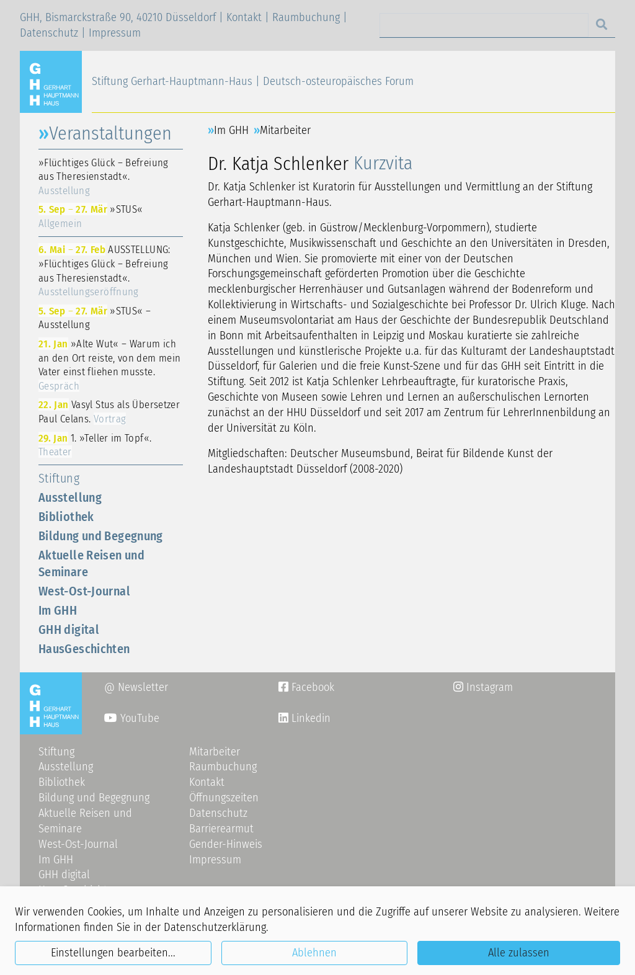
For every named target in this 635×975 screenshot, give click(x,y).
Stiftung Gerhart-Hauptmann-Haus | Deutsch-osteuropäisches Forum (253, 81)
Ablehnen (314, 952)
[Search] (484, 25)
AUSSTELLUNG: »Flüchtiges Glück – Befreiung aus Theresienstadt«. (104, 270)
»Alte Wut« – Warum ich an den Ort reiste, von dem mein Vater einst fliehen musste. (109, 364)
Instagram (483, 687)
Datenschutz (49, 33)
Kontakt (244, 17)
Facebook (306, 687)
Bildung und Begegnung (100, 535)
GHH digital (68, 629)
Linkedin (309, 718)
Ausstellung (70, 497)
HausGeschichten (84, 648)
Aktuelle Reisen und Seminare (91, 563)
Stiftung (58, 478)
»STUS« (90, 216)
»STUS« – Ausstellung (94, 318)
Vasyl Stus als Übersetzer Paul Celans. (109, 411)
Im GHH (57, 610)
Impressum (115, 33)
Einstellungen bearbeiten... (113, 952)
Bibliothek (66, 516)
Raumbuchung (306, 17)
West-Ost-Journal (84, 591)
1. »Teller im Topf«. (94, 445)
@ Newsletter (136, 687)
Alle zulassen (518, 952)
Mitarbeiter (285, 130)
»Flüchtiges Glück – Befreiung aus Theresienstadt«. (103, 176)
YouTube (131, 718)
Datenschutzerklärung (215, 927)
